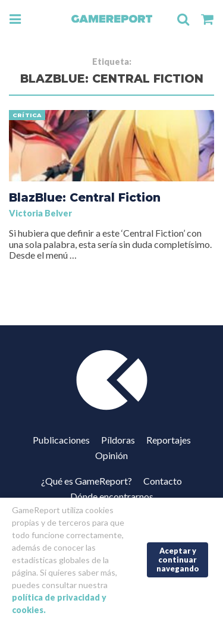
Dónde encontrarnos (111, 496)
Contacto (162, 480)
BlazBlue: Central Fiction (85, 197)
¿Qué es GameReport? (86, 480)
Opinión (111, 455)
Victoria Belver (40, 213)
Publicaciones (61, 439)
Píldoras (118, 439)
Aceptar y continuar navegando (177, 559)
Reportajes (168, 439)
